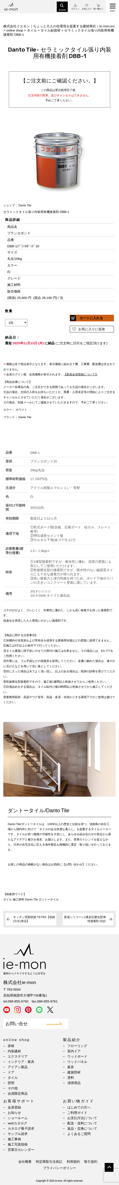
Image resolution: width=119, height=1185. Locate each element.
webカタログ (17, 1123)
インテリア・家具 (21, 1062)
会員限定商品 (18, 1093)
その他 (13, 1088)
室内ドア (74, 1051)
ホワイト (21, 409)
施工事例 (14, 1139)
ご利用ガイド (77, 1112)
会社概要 (25, 1161)
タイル (13, 1077)
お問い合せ (17, 1023)
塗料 (70, 1077)
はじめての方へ (79, 1107)
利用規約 (73, 1161)
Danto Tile (25, 205)
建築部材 (74, 1072)
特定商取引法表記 (49, 1161)
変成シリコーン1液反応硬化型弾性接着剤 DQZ (85, 919)
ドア (11, 1072)
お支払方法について (82, 1118)
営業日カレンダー (21, 1149)
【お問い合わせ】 (73, 864)
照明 (11, 1083)
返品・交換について (82, 1128)
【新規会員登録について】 (81, 374)
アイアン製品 (18, 1067)
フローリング (77, 1046)
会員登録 (14, 1107)
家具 (70, 1067)
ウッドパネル (77, 1062)
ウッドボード (77, 1056)
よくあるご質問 (79, 1134)
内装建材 (14, 1051)
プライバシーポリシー (59, 1168)
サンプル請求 (18, 1134)
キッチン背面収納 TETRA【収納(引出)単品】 (34, 919)
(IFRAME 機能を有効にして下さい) (59, 288)
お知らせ (14, 1112)
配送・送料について (82, 1123)
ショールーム (18, 1118)
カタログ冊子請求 (21, 1128)
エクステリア (18, 1056)
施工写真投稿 (18, 1144)
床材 (11, 1046)
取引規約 (90, 1161)
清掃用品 (74, 1083)
